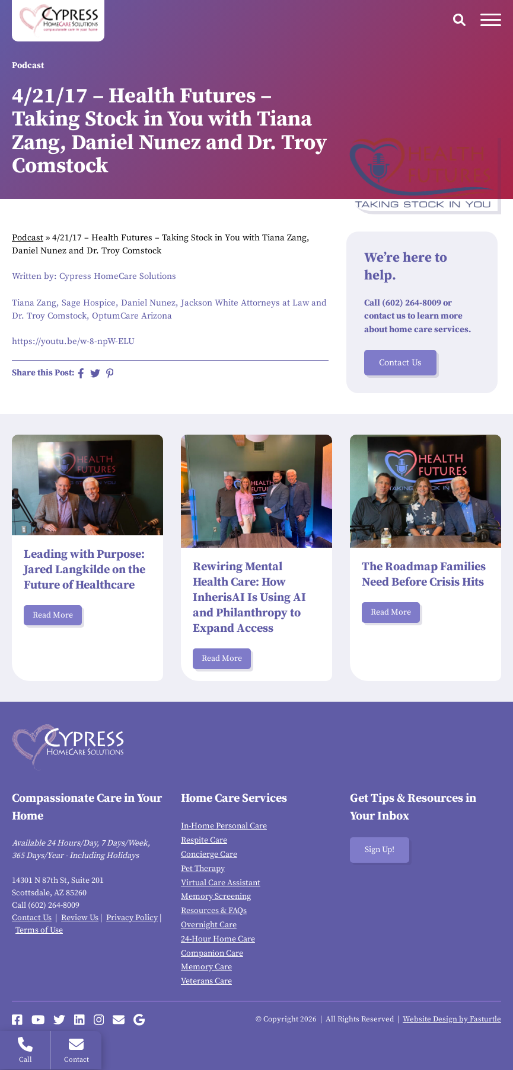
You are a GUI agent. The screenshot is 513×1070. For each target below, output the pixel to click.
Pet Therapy (203, 868)
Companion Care (212, 953)
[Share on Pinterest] (110, 373)
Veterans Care (206, 981)
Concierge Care (209, 854)
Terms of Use (39, 930)
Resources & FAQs (214, 910)
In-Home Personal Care (224, 826)
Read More (53, 615)
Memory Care (206, 967)
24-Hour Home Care (218, 939)
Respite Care (204, 840)
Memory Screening (216, 896)
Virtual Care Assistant (220, 883)
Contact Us (400, 362)
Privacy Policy (132, 917)
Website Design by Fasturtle (452, 1019)
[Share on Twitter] (95, 373)
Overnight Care (209, 925)
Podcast (27, 237)
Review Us (79, 917)
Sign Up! (379, 849)
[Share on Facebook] (81, 373)
